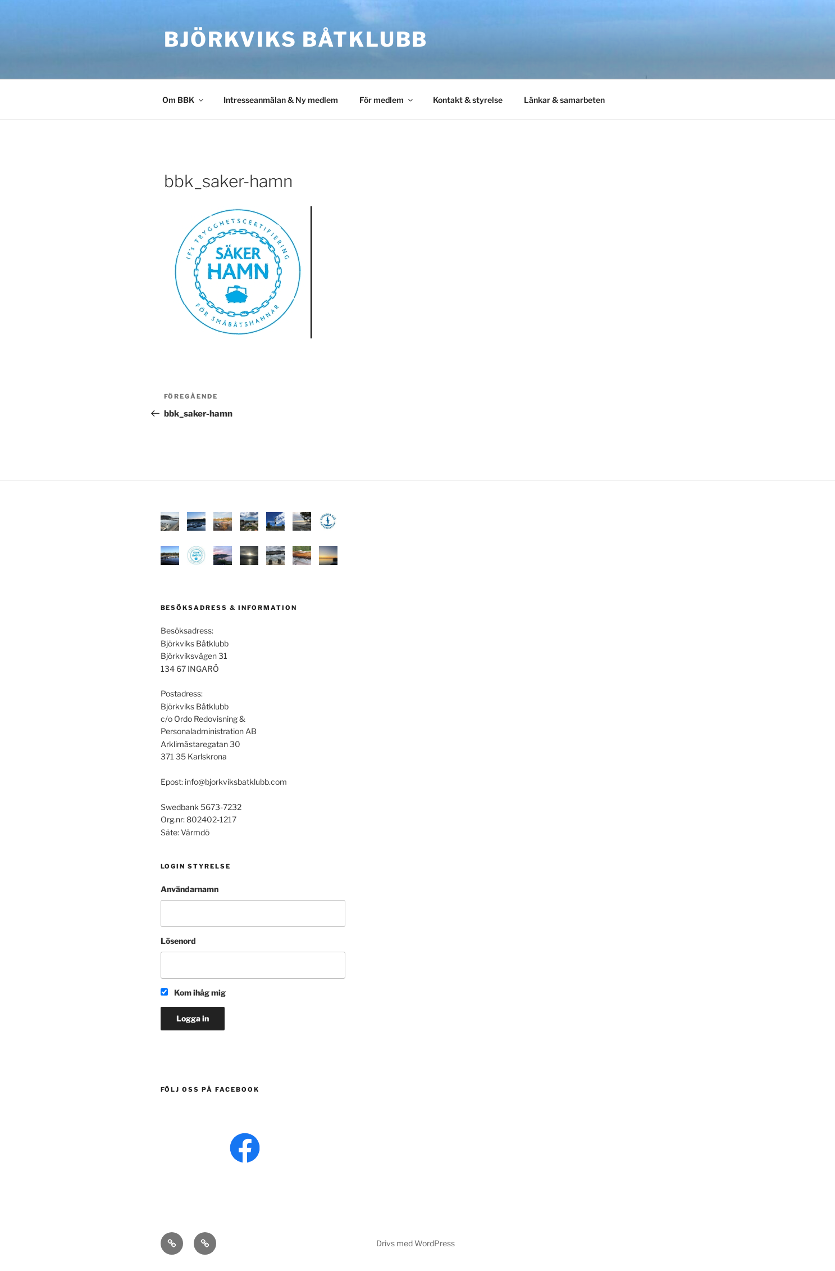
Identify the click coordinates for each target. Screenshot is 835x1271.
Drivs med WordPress (415, 1243)
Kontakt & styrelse (468, 100)
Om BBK (183, 100)
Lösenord (178, 941)
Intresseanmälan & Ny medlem (280, 100)
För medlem (386, 100)
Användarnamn (189, 889)
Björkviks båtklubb (296, 39)
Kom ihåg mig (193, 992)
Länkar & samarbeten (564, 100)
